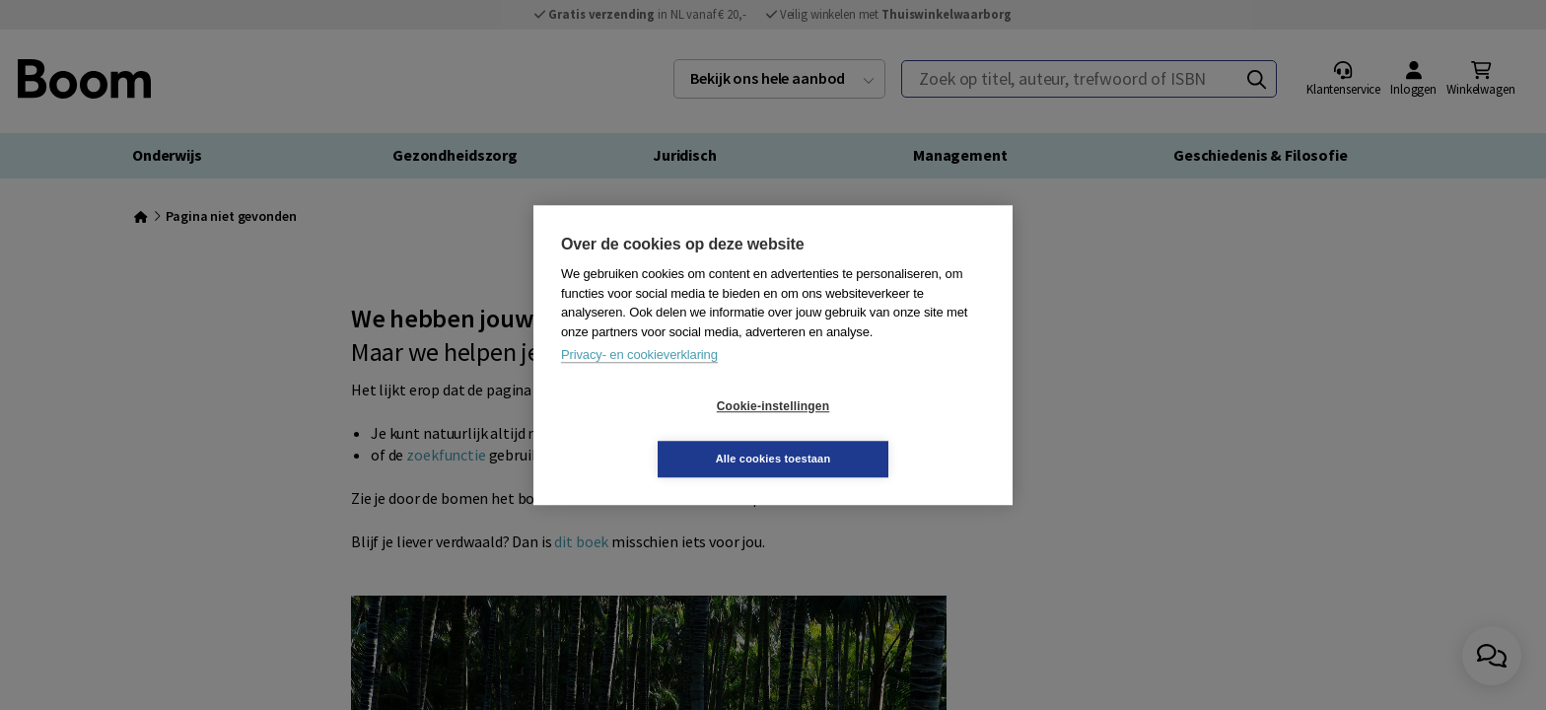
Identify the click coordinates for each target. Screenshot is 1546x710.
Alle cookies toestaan (891, 432)
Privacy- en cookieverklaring (639, 381)
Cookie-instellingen (655, 433)
